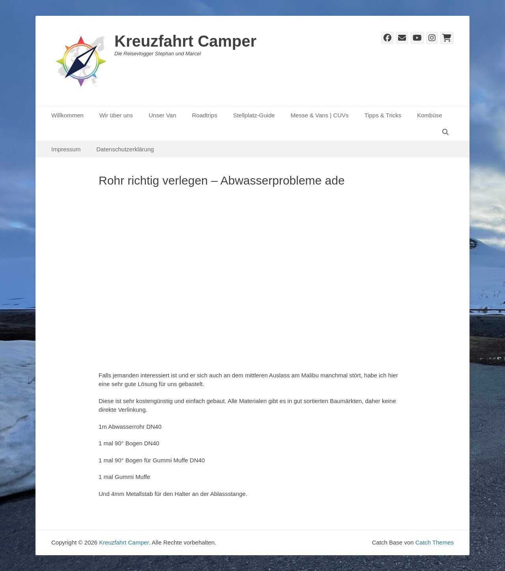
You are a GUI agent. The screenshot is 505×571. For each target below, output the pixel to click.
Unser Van (162, 115)
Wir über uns (116, 115)
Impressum (65, 149)
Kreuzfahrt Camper (185, 41)
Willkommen (67, 115)
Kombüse (429, 115)
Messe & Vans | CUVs (320, 115)
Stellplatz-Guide (254, 115)
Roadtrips (204, 115)
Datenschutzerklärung (125, 149)
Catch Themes (434, 542)
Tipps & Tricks (383, 115)
